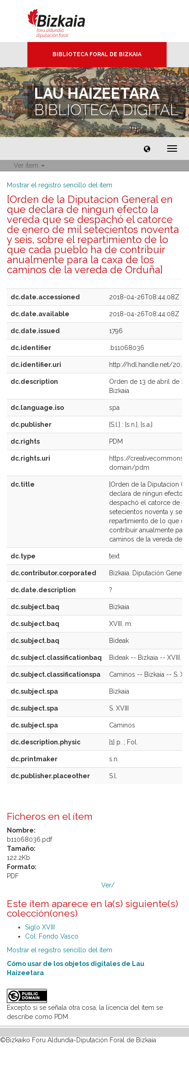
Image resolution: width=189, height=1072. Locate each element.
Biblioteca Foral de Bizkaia (97, 54)
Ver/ (108, 885)
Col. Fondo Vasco (52, 936)
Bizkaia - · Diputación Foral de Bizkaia (66, 21)
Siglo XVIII (40, 927)
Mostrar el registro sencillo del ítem (59, 185)
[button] (147, 148)
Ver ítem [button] (29, 165)
